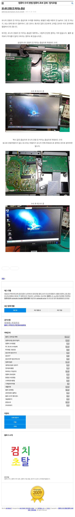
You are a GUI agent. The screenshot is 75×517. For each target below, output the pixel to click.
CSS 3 (48, 508)
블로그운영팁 (37, 390)
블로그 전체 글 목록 (37, 337)
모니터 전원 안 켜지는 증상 (13, 8)
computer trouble (17, 298)
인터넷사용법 (37, 368)
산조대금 (66, 298)
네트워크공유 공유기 (37, 365)
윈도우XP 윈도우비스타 (37, 359)
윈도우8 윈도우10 (37, 353)
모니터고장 (50, 298)
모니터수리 (60, 298)
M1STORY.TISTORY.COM (27, 508)
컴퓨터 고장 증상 (65, 293)
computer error (41, 298)
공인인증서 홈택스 (37, 393)
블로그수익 (42, 293)
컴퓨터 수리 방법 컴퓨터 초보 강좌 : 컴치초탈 (37, 3)
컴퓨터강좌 (7, 298)
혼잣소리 (37, 402)
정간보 (16, 296)
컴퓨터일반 (37, 362)
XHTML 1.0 (41, 508)
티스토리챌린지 (50, 293)
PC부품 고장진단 (37, 350)
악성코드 (30, 296)
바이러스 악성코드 (37, 371)
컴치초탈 (35, 293)
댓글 (3, 278)
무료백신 (67, 296)
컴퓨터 (49, 296)
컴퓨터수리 (23, 296)
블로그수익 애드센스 (37, 396)
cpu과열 (56, 296)
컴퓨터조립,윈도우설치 (37, 341)
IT (19, 296)
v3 (52, 296)
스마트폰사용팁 (37, 381)
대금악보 (33, 298)
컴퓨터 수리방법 (37, 344)
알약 (55, 298)
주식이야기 (37, 405)
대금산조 (7, 293)
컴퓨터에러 (26, 298)
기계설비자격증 (37, 384)
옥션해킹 (62, 296)
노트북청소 (37, 296)
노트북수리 (29, 293)
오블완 (58, 293)
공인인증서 (22, 293)
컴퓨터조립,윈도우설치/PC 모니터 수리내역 (13, 11)
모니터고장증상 (9, 296)
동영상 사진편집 (37, 378)
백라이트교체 (14, 293)
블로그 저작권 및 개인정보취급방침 (15, 325)
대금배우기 (37, 399)
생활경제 (37, 387)
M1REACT (9, 508)
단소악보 (43, 296)
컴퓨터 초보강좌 (37, 375)
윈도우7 (37, 356)
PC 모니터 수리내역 (37, 347)
